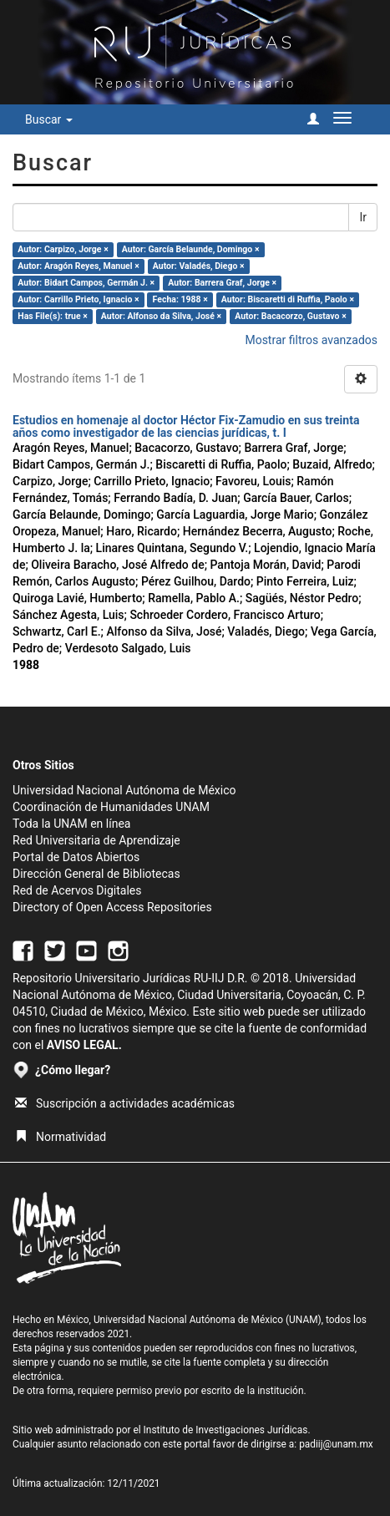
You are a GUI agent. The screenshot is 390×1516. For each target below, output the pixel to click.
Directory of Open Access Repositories (112, 907)
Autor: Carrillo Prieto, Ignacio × (78, 299)
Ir (363, 217)
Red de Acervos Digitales (77, 890)
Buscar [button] (49, 119)
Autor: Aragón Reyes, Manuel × (78, 266)
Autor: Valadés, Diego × (199, 266)
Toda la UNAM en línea (71, 823)
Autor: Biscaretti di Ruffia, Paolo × (287, 299)
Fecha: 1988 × (180, 299)
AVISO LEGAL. (84, 1045)
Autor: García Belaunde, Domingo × (191, 249)
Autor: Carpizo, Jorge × (63, 249)
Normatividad (60, 1136)
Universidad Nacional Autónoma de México (124, 790)
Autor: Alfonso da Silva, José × (161, 316)
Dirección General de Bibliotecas (96, 873)
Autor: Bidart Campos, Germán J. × (86, 282)
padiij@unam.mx (336, 1444)
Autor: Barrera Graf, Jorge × (222, 282)
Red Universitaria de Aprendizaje (96, 840)
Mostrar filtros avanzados (311, 340)
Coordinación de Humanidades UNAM (111, 807)
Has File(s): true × (52, 316)
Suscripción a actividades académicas (125, 1103)
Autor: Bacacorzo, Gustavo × (291, 316)
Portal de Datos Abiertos (76, 857)
